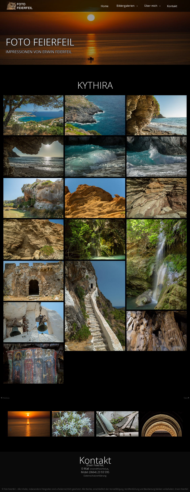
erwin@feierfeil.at (99, 468)
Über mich (150, 6)
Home (104, 6)
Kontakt (172, 6)
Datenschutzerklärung (95, 475)
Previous (6, 397)
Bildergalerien (125, 6)
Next (185, 397)
